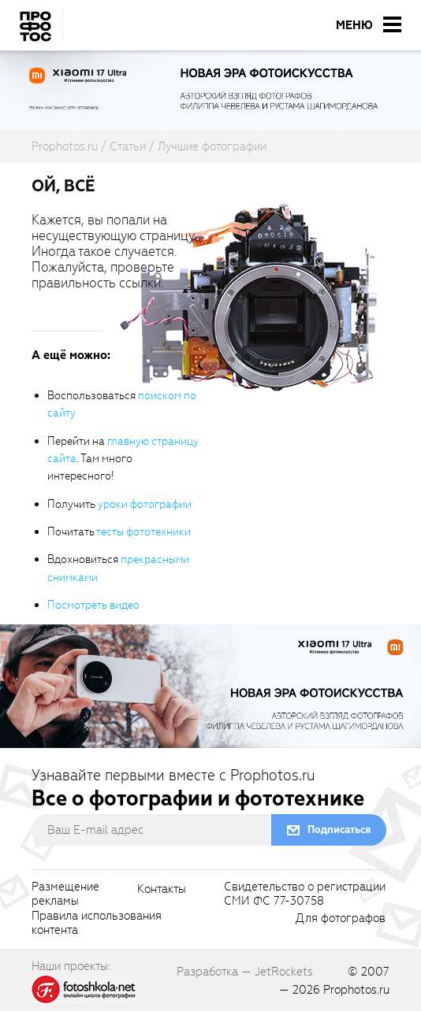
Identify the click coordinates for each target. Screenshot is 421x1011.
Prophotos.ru (356, 990)
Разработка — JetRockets (245, 972)
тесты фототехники (143, 531)
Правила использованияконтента (97, 923)
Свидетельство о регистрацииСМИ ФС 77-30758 (305, 894)
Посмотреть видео (93, 605)
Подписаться (339, 829)
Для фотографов (341, 919)
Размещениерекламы (65, 894)
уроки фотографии (145, 504)
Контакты (161, 890)
